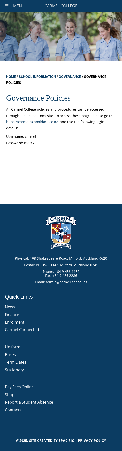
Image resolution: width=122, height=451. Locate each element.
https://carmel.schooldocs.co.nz (32, 121)
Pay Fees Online (19, 387)
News (10, 307)
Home (11, 77)
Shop (9, 394)
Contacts (13, 409)
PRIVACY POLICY (92, 440)
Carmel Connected (22, 329)
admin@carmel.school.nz (66, 282)
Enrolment (14, 322)
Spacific (66, 440)
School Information (37, 77)
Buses (10, 354)
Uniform (12, 347)
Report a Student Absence (29, 402)
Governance (70, 77)
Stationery (14, 369)
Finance (12, 314)
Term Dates (15, 362)
